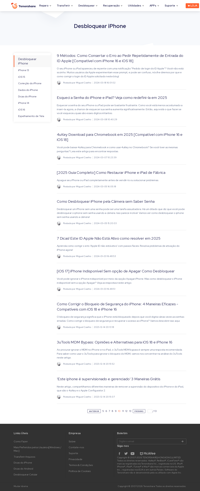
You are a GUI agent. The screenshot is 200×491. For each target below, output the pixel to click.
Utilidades (134, 5)
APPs (153, 5)
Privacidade (75, 459)
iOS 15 (21, 76)
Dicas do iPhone (27, 96)
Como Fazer (21, 441)
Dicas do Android (23, 468)
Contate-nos (76, 447)
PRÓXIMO (139, 411)
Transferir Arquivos (24, 456)
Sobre (72, 441)
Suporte (170, 5)
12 (126, 411)
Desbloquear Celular (25, 474)
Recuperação (111, 5)
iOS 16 (21, 109)
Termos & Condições (81, 465)
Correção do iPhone (29, 83)
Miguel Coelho (83, 82)
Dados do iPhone (28, 90)
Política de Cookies (80, 471)
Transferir (63, 5)
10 (119, 411)
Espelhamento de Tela (31, 116)
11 (123, 411)
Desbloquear (86, 5)
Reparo (43, 5)
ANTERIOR (94, 411)
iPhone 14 (23, 103)
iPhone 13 (23, 70)
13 (130, 411)
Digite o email (151, 441)
